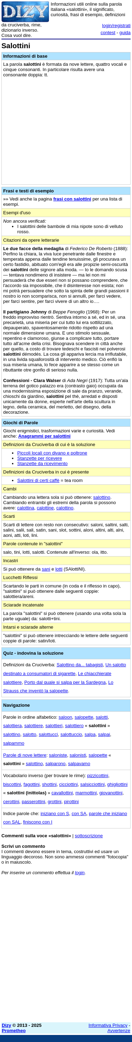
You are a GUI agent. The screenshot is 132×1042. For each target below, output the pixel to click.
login (79, 872)
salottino (101, 497)
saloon (65, 717)
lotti (58, 569)
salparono (55, 763)
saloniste (58, 755)
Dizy (6, 1025)
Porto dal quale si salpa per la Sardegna (65, 682)
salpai (104, 734)
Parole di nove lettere (24, 755)
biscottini (12, 784)
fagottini (32, 784)
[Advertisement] (66, 951)
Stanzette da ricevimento (42, 463)
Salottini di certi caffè (38, 480)
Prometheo (14, 1030)
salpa (89, 734)
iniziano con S (54, 813)
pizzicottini (97, 775)
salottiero (74, 725)
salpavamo (79, 763)
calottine (45, 507)
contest (108, 32)
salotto (29, 734)
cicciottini (68, 784)
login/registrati (116, 25)
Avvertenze (118, 1030)
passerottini (33, 801)
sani (46, 569)
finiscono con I (37, 822)
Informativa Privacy (108, 1025)
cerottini (11, 801)
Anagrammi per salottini (44, 436)
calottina (25, 507)
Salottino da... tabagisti (80, 664)
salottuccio (71, 734)
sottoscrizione (89, 835)
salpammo (13, 743)
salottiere (33, 725)
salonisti (78, 755)
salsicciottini (92, 784)
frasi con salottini (72, 199)
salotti (102, 717)
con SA (78, 813)
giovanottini (110, 792)
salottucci (48, 734)
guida (125, 32)
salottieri (53, 725)
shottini (49, 784)
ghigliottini (117, 784)
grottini (54, 801)
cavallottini (62, 792)
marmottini (86, 792)
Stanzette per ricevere (39, 458)
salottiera (12, 725)
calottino (64, 507)
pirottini (71, 801)
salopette (84, 717)
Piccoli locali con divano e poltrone (52, 453)
